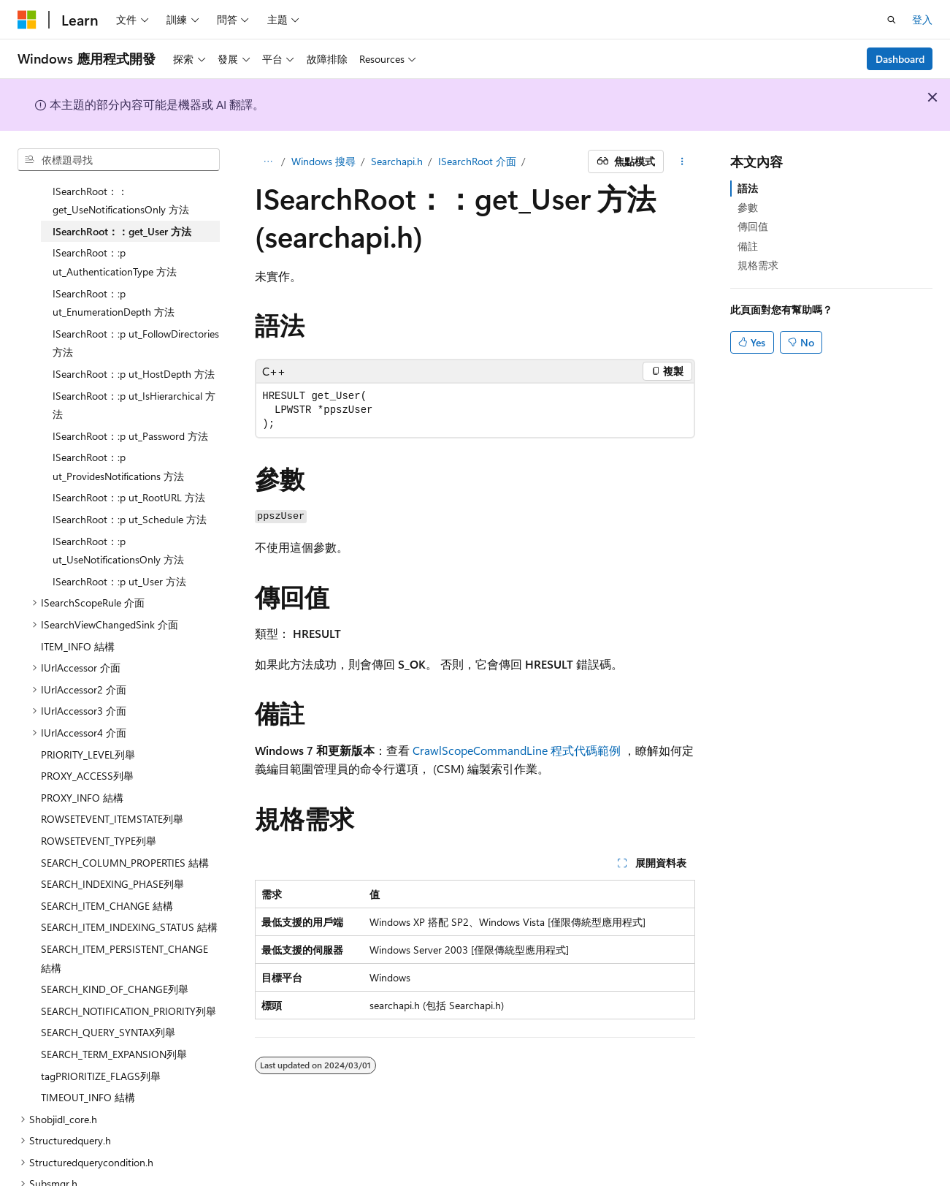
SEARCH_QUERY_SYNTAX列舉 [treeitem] (108, 999)
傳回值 (753, 226)
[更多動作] (682, 161)
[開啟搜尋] (891, 20)
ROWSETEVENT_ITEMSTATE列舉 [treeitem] (112, 786)
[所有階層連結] (267, 161)
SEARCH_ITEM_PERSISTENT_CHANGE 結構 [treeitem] (124, 925)
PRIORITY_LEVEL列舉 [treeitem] (88, 722)
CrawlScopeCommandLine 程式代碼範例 (517, 750)
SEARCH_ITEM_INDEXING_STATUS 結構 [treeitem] (129, 894)
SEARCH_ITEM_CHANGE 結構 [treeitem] (107, 873)
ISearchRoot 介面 (477, 161)
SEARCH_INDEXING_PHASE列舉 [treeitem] (112, 851)
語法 (748, 188)
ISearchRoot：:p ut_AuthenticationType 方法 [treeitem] (115, 229)
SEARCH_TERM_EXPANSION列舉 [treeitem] (114, 1021)
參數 (748, 207)
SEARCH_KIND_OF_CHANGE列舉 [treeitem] (114, 956)
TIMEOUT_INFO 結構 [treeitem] (88, 1064)
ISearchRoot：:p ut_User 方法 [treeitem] (119, 548)
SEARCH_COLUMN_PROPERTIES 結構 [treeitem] (125, 830)
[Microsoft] (27, 19)
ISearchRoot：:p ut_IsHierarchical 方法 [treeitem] (134, 372)
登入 (922, 19)
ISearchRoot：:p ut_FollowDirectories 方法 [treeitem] (136, 310)
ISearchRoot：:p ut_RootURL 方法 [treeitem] (129, 464)
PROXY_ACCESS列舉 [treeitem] (87, 743)
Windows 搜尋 (323, 161)
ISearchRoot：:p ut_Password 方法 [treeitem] (130, 403)
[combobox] (119, 160)
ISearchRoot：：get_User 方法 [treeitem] (122, 198)
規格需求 (758, 265)
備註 (748, 246)
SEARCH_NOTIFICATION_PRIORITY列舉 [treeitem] (128, 978)
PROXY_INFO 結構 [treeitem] (82, 765)
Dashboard (900, 59)
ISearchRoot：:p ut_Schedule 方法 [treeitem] (130, 486)
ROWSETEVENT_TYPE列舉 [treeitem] (98, 808)
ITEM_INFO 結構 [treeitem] (78, 613)
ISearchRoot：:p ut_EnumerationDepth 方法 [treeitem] (114, 270)
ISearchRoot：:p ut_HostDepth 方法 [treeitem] (134, 341)
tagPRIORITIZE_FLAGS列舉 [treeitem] (101, 1043)
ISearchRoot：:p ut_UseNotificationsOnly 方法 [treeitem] (118, 517)
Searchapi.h (397, 161)
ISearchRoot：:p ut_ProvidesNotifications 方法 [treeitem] (118, 433)
